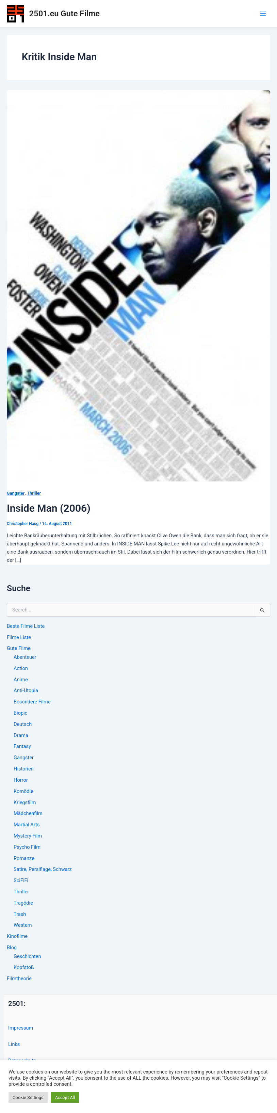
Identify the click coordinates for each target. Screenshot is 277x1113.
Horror (21, 780)
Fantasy (22, 746)
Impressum (20, 1028)
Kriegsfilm (25, 802)
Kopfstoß (24, 967)
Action (21, 668)
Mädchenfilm (28, 813)
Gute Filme (19, 648)
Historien (24, 769)
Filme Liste (19, 637)
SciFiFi (21, 880)
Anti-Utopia (26, 690)
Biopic (20, 713)
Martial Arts (26, 825)
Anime (21, 680)
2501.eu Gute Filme (64, 13)
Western (23, 925)
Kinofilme (17, 936)
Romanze (24, 858)
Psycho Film (27, 847)
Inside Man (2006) (49, 508)
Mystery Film (28, 836)
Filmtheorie (19, 978)
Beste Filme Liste (26, 626)
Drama (21, 735)
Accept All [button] (65, 1097)
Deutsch (23, 724)
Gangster (24, 757)
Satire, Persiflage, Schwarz (43, 869)
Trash (20, 914)
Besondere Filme (32, 702)
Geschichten (27, 956)
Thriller (21, 892)
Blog (12, 947)
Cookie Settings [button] (28, 1097)
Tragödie (23, 903)
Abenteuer (25, 657)
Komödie (23, 791)
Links (14, 1044)
